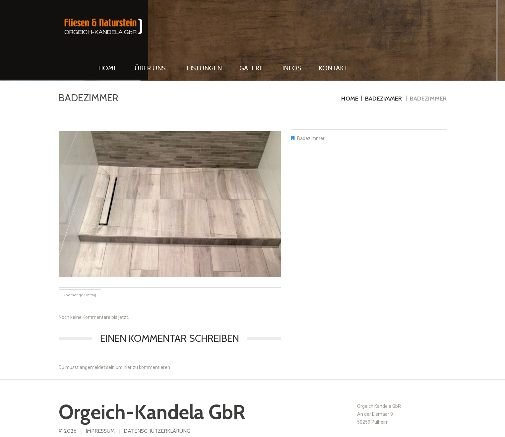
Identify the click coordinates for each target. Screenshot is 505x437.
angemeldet (92, 340)
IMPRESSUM (100, 404)
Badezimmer (383, 71)
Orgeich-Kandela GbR (152, 385)
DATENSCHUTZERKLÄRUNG (157, 404)
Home (349, 71)
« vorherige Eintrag (80, 268)
